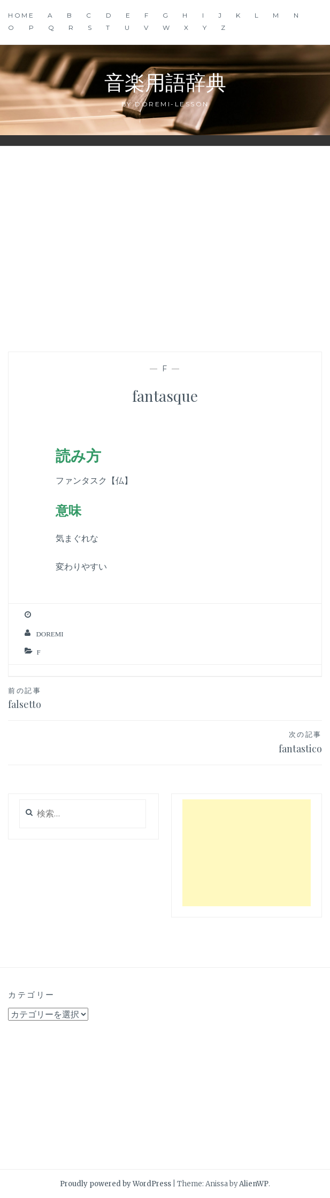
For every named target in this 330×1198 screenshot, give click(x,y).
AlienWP (253, 1183)
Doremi (49, 634)
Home (21, 15)
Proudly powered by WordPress (115, 1183)
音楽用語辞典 (165, 81)
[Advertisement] (165, 240)
